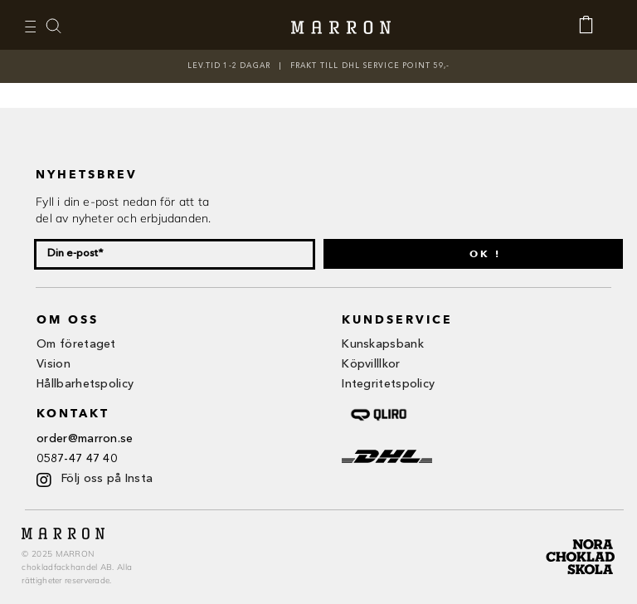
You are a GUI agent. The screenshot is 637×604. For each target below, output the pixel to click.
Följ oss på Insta (107, 479)
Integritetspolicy (388, 384)
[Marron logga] (341, 25)
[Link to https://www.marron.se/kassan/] (594, 24)
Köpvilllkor (371, 364)
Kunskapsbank (383, 344)
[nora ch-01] (582, 536)
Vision (53, 364)
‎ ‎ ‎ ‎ (61, 25)
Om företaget (76, 344)
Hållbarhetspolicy (85, 384)
